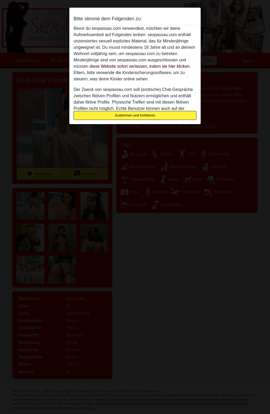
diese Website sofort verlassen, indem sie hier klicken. (140, 66)
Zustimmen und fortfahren (135, 115)
